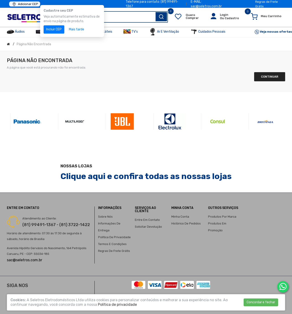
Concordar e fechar (261, 302)
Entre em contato (147, 220)
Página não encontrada (34, 44)
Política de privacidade (114, 237)
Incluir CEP (54, 29)
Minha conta (180, 216)
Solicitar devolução (148, 226)
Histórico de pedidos (186, 223)
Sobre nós (105, 216)
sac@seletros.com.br (24, 260)
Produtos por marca (222, 216)
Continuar (269, 76)
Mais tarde (76, 29)
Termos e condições (112, 244)
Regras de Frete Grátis (114, 251)
